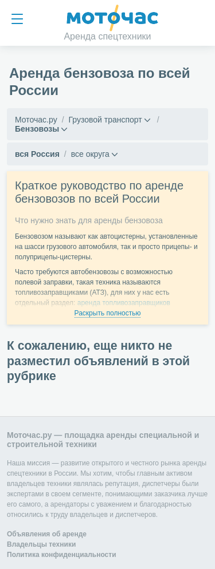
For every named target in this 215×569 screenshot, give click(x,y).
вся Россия (37, 154)
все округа (90, 154)
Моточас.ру (36, 119)
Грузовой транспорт (105, 119)
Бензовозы (37, 128)
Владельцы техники (41, 544)
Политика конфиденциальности (61, 555)
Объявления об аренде (47, 534)
